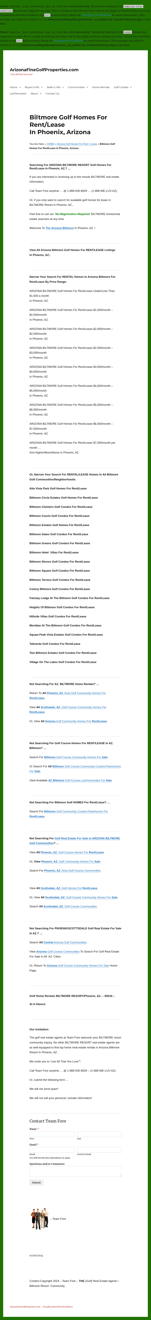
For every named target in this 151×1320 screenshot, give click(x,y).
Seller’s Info (53, 87)
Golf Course (70, 906)
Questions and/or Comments (47, 1163)
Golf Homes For (69, 888)
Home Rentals (101, 87)
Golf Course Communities (58, 951)
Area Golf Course (72, 870)
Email (34, 1144)
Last (79, 1139)
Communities (76, 87)
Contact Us (52, 93)
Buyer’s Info (32, 87)
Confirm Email (84, 1154)
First (32, 1139)
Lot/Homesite (18, 93)
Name (34, 1128)
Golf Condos (121, 87)
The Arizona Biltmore (60, 228)
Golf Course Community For (76, 757)
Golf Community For (76, 721)
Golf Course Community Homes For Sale (78, 965)
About (34, 93)
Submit (36, 1182)
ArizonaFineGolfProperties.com (44, 69)
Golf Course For (80, 780)
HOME (50, 144)
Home (13, 87)
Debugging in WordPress (96, 15)
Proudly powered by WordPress (58, 1307)
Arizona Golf (65, 942)
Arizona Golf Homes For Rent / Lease (77, 144)
